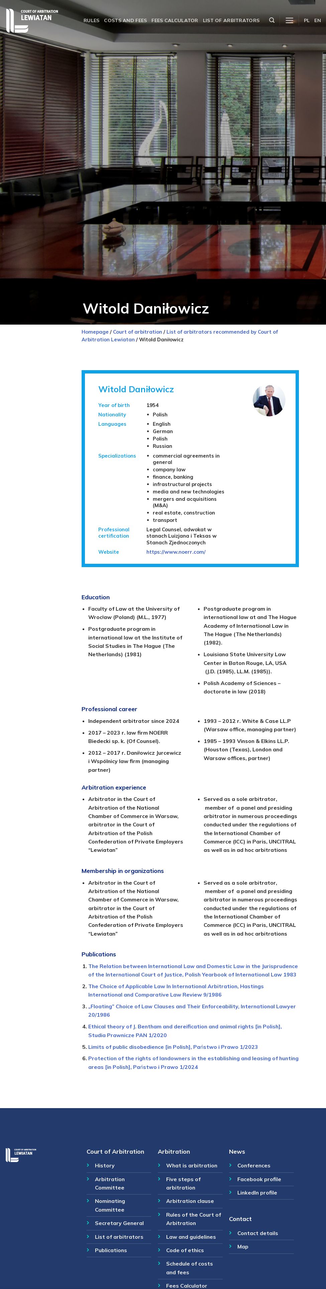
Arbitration (174, 1151)
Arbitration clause (190, 1201)
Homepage (95, 332)
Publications (111, 1250)
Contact (240, 1218)
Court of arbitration (137, 332)
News (237, 1151)
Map (242, 1246)
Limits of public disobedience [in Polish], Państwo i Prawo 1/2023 (173, 1046)
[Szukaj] (272, 20)
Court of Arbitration (115, 1151)
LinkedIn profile (257, 1192)
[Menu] (289, 20)
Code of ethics (185, 1250)
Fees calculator (174, 20)
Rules (91, 20)
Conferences (253, 1165)
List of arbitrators (231, 20)
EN (317, 20)
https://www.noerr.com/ (176, 552)
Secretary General (119, 1223)
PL (307, 20)
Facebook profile (259, 1179)
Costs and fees (125, 20)
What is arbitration (191, 1165)
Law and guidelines (191, 1236)
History (105, 1165)
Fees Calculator (186, 1285)
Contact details (257, 1233)
